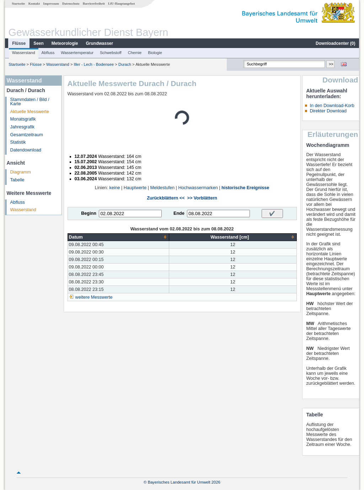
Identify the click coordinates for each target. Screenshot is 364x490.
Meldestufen (162, 187)
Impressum (51, 3)
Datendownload (26, 150)
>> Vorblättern (202, 198)
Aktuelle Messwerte (29, 111)
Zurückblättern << (165, 198)
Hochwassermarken (198, 187)
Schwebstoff (111, 52)
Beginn (88, 213)
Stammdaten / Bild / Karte (29, 102)
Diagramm (20, 172)
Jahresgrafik (22, 126)
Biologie (155, 52)
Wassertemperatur (77, 52)
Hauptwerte (135, 187)
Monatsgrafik (23, 119)
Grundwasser (99, 43)
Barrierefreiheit (94, 3)
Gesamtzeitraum (26, 134)
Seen (38, 43)
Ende (178, 213)
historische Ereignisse (245, 187)
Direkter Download (328, 110)
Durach (124, 64)
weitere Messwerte (94, 297)
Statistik (18, 142)
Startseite (18, 3)
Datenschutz (71, 3)
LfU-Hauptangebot (121, 3)
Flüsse (19, 43)
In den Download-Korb (332, 105)
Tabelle (17, 179)
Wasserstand (23, 52)
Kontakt (34, 3)
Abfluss (48, 52)
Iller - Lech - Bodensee (94, 64)
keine (114, 187)
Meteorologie (65, 43)
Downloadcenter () (335, 43)
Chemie (135, 52)
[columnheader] (118, 237)
